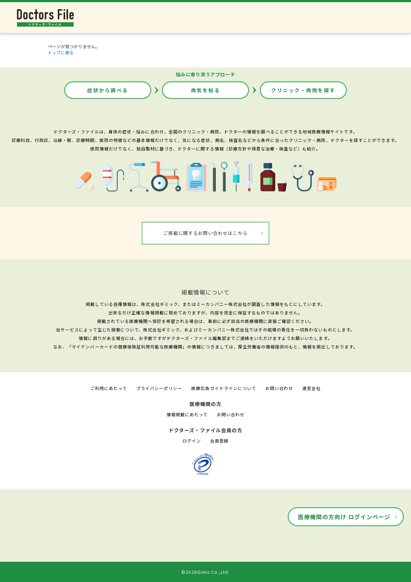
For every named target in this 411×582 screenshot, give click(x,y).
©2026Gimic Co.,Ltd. (205, 572)
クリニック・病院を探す (303, 90)
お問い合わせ (279, 388)
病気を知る (205, 90)
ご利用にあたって (108, 388)
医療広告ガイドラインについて (223, 388)
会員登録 (219, 441)
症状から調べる (107, 90)
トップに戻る (61, 52)
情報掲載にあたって (187, 414)
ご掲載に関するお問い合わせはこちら (205, 233)
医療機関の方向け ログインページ (344, 516)
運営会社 (311, 388)
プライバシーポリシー (159, 388)
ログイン (191, 441)
